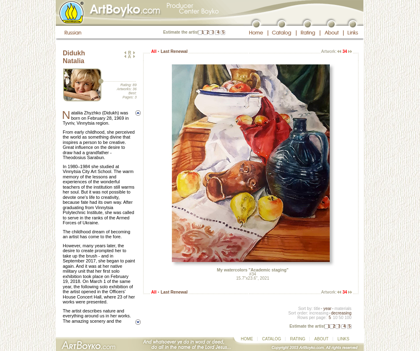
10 (335, 317)
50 (341, 317)
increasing (319, 313)
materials (343, 308)
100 (348, 317)
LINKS (343, 339)
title (317, 308)
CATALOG (271, 339)
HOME (247, 339)
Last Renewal (174, 51)
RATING (297, 339)
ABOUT (321, 339)
